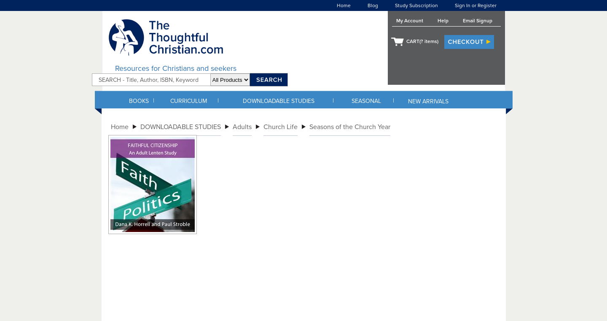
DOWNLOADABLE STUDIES (278, 101)
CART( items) (422, 41)
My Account (409, 21)
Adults (242, 127)
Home (344, 5)
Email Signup (477, 21)
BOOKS (139, 101)
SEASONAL (366, 101)
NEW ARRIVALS (428, 101)
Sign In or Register (476, 5)
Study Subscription (416, 5)
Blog (373, 5)
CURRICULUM (188, 101)
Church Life (280, 127)
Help (443, 21)
